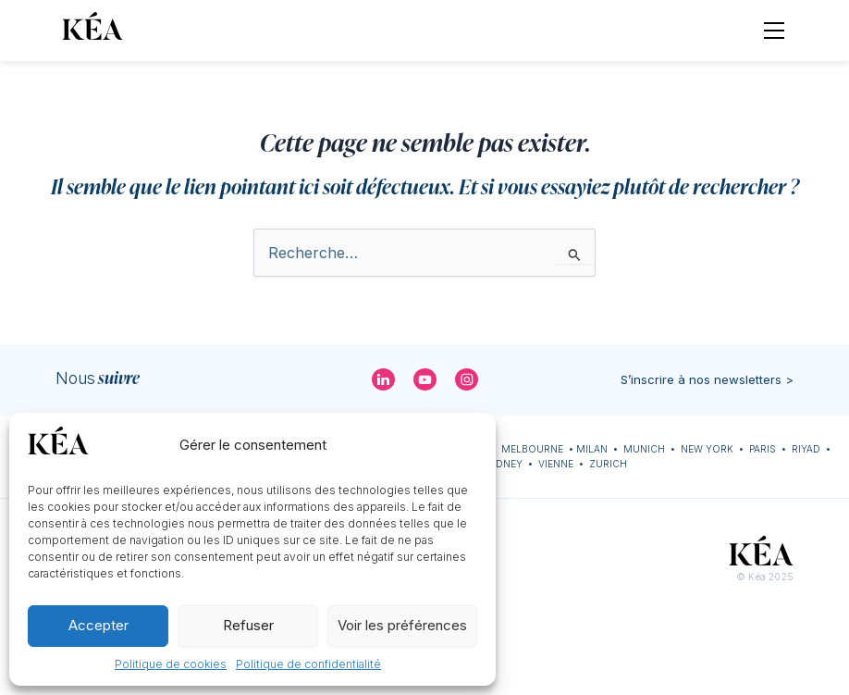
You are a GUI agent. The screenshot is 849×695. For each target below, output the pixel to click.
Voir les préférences (402, 625)
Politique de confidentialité (308, 664)
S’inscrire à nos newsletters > (707, 379)
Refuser (248, 625)
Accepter (98, 625)
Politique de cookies (171, 664)
